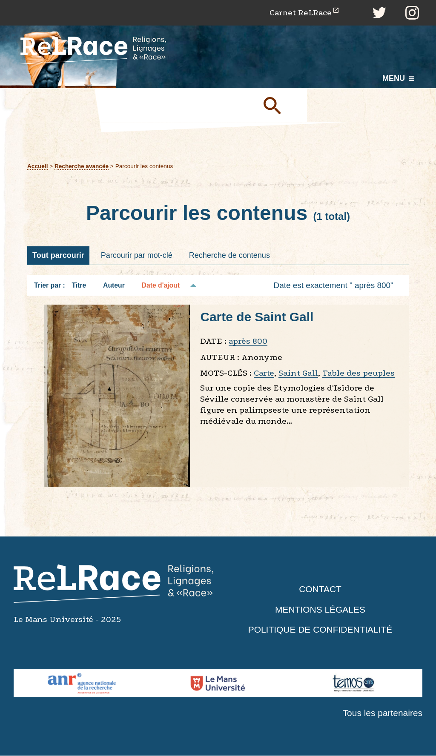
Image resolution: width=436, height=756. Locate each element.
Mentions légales (320, 609)
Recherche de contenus (229, 255)
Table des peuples (358, 373)
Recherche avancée (81, 166)
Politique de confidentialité (320, 630)
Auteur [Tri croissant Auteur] (114, 285)
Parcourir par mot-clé (136, 255)
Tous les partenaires (382, 713)
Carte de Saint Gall (257, 317)
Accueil (37, 166)
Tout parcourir (58, 255)
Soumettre (281, 105)
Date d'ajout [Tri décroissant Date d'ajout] (161, 285)
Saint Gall (298, 373)
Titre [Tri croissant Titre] (79, 285)
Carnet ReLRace (300, 12)
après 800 (248, 341)
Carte (264, 373)
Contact (320, 589)
